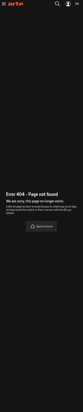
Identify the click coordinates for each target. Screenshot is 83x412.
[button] (57, 4)
